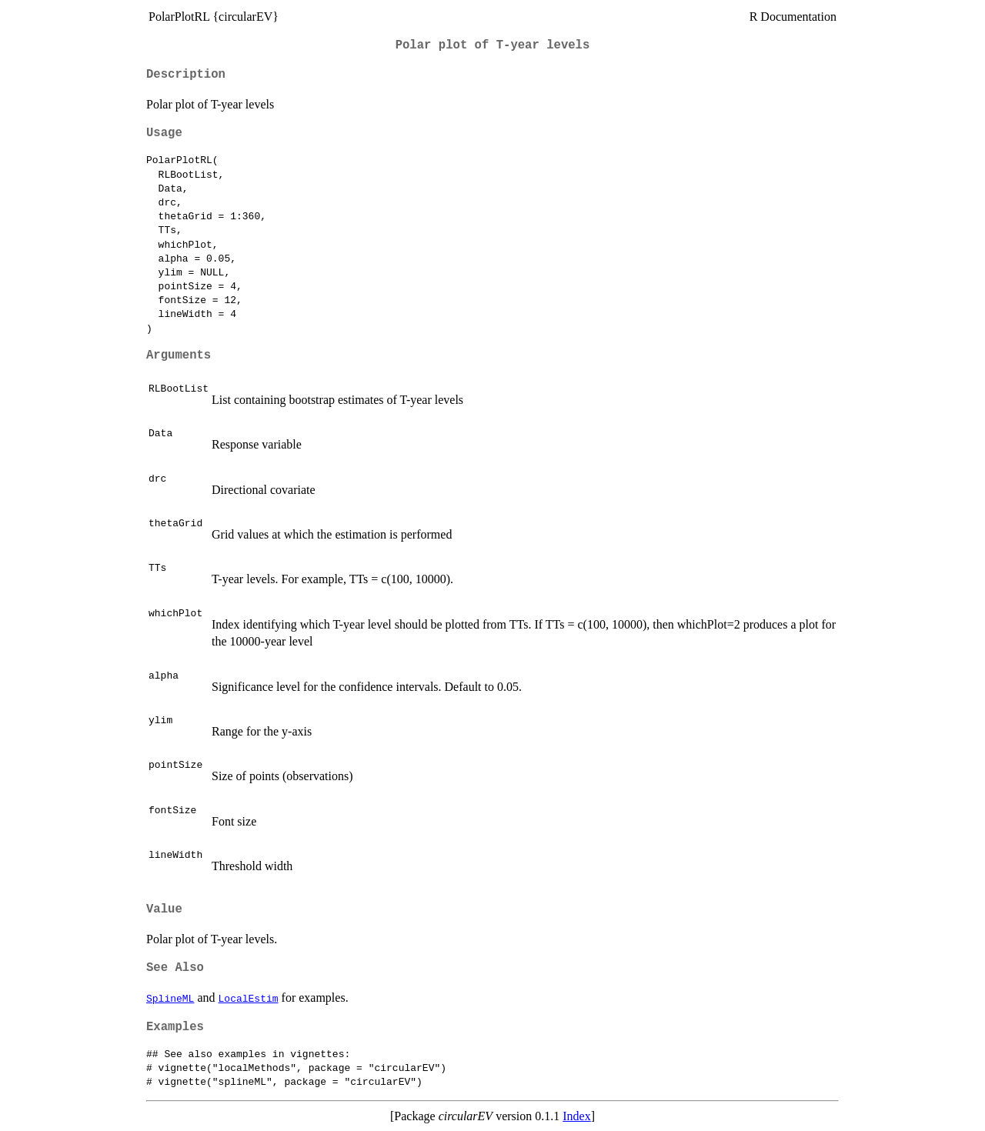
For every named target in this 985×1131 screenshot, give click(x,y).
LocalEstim (249, 998)
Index (576, 1116)
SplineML (170, 998)
